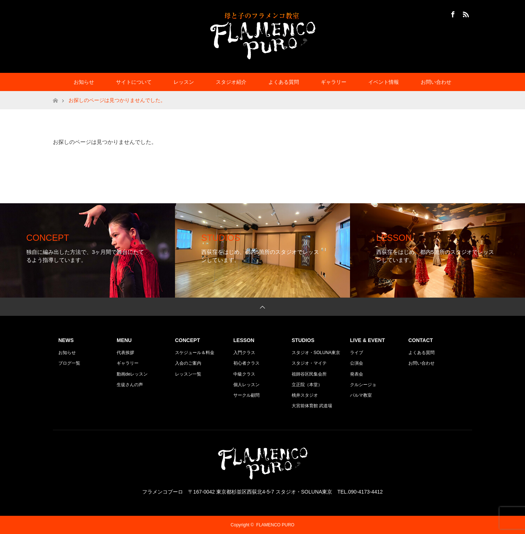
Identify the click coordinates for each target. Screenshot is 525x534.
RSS (464, 13)
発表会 (356, 374)
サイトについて (134, 82)
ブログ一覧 (69, 363)
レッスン (184, 82)
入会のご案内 (188, 363)
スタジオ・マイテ (309, 363)
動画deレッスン (132, 374)
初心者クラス (246, 363)
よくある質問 (283, 82)
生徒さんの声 (130, 384)
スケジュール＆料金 (194, 352)
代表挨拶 (125, 352)
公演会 (356, 363)
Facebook (452, 13)
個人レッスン (246, 384)
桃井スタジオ (305, 395)
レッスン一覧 (188, 374)
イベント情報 (383, 82)
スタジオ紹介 (231, 82)
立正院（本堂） (307, 384)
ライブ (356, 352)
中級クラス (244, 374)
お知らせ (84, 82)
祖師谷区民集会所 (309, 374)
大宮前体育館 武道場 (312, 405)
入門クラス (244, 352)
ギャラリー (333, 82)
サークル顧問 (246, 395)
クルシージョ (363, 384)
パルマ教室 (361, 395)
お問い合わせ (436, 82)
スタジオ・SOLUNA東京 (316, 352)
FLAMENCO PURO (275, 524)
